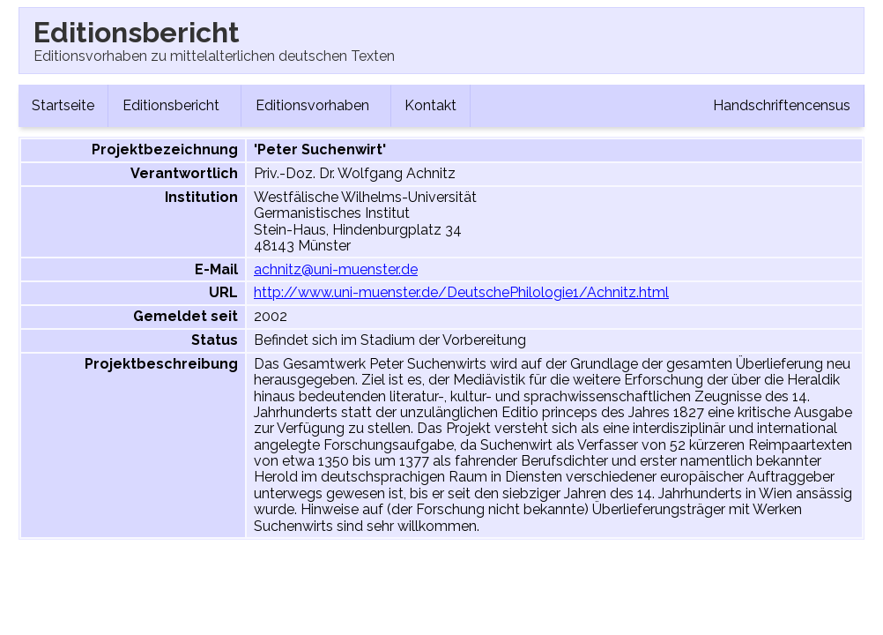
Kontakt (430, 105)
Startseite (63, 105)
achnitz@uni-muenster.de (336, 269)
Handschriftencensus (781, 105)
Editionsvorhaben (316, 105)
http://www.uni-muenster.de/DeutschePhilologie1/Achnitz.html (461, 292)
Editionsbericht (174, 105)
